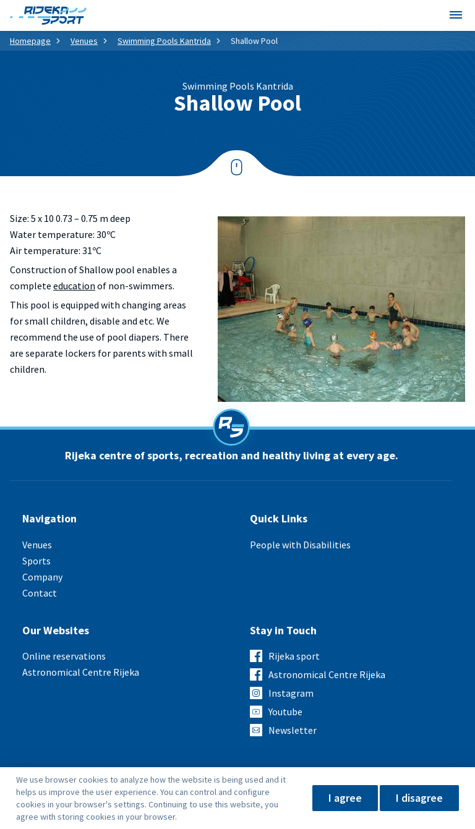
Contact (39, 593)
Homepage (30, 40)
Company (42, 577)
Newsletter (292, 730)
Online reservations (64, 656)
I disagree (419, 798)
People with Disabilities (300, 544)
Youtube (285, 711)
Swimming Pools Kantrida (164, 40)
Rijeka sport (294, 656)
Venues (84, 40)
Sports (36, 561)
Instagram (291, 693)
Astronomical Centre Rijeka (80, 672)
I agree (345, 798)
